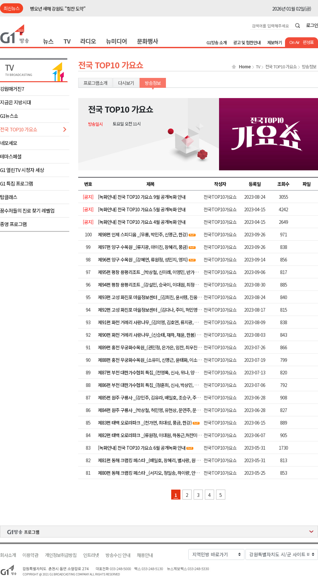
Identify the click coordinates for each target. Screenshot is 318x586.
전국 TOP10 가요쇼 (18, 129)
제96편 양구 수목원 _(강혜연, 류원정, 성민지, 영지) (143, 259)
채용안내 (145, 555)
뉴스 (48, 41)
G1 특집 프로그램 (16, 183)
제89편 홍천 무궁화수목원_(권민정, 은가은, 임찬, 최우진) (148, 347)
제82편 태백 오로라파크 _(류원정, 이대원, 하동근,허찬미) (148, 435)
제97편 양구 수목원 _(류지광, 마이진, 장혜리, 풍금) (143, 247)
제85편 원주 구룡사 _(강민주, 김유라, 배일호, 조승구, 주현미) (152, 397)
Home (245, 66)
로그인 (312, 25)
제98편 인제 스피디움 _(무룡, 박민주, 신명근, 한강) (143, 234)
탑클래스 (8, 196)
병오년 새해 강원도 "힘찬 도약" (57, 8)
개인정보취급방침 (61, 555)
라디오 (88, 41)
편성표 (308, 42)
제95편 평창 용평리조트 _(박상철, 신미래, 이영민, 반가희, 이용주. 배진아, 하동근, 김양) (174, 272)
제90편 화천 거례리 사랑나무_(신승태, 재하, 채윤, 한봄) (147, 334)
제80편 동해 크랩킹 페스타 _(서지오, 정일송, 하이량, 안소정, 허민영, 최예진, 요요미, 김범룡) (179, 472)
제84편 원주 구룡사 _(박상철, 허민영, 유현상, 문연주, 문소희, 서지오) (158, 410)
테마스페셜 (10, 156)
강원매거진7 (12, 88)
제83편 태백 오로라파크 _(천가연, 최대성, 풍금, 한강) (145, 422)
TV (66, 41)
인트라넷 (91, 555)
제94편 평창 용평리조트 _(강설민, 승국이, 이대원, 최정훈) (149, 284)
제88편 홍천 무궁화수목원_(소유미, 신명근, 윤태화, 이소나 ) (151, 360)
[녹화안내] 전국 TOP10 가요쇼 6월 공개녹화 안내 (141, 447)
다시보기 (126, 83)
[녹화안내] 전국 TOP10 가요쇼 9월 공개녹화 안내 (141, 196)
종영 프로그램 (13, 224)
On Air (294, 42)
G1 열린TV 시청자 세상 (22, 169)
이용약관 (30, 555)
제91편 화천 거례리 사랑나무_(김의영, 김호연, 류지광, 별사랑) (152, 322)
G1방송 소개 (217, 42)
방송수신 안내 (118, 555)
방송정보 (309, 66)
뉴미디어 (116, 41)
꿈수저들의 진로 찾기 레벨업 (27, 210)
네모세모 (8, 142)
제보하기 (274, 42)
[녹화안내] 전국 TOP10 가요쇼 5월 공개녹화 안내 (141, 209)
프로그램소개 (95, 83)
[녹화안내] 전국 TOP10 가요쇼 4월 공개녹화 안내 (141, 222)
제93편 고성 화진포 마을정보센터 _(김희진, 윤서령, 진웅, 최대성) (155, 297)
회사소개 (8, 555)
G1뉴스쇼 (9, 115)
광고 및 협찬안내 (247, 42)
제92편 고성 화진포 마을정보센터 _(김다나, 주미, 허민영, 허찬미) (155, 309)
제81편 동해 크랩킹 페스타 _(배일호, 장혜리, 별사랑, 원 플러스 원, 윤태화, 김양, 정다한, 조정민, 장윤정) (189, 460)
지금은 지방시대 (15, 102)
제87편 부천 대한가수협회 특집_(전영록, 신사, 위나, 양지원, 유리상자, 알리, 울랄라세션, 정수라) (182, 372)
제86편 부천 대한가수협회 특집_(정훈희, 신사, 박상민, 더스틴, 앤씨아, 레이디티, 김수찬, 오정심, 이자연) (189, 385)
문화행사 (147, 41)
